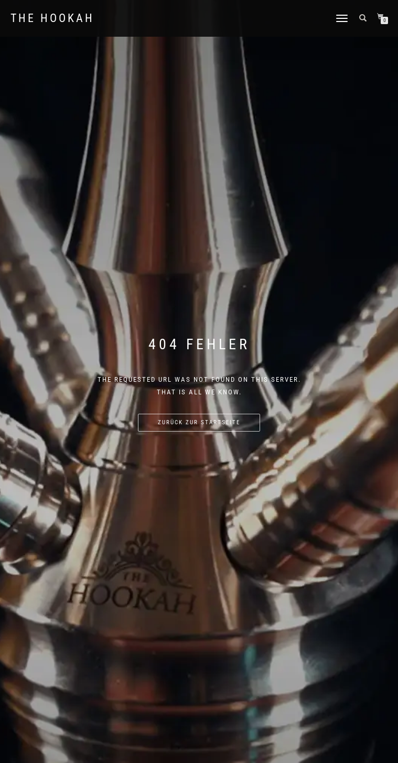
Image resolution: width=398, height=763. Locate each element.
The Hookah (52, 18)
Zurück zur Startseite (199, 422)
